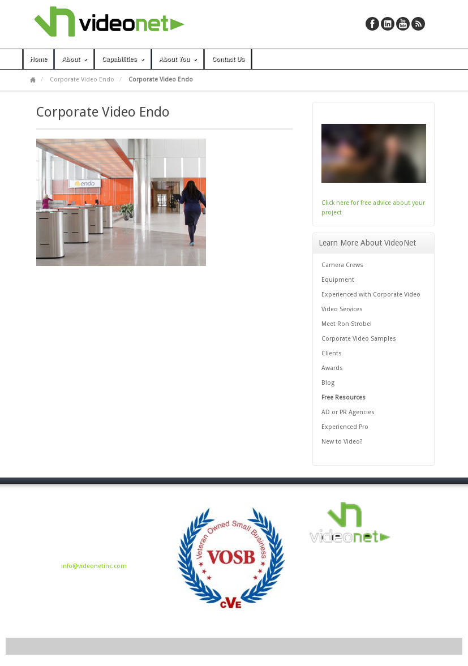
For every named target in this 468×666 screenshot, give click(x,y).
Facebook (372, 24)
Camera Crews (342, 265)
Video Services (342, 309)
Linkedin (387, 24)
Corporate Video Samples (358, 338)
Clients (331, 353)
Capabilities (124, 58)
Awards (332, 368)
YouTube (403, 24)
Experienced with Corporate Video (370, 294)
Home (39, 58)
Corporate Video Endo (82, 79)
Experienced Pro (344, 427)
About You (179, 58)
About (75, 58)
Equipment (337, 279)
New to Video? (342, 441)
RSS (418, 24)
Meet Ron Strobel (346, 324)
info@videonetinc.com (94, 566)
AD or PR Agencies (348, 412)
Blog (327, 382)
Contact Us (228, 58)
